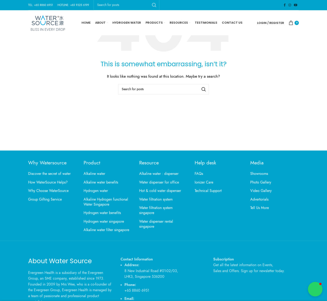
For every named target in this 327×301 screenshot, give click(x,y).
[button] (315, 289)
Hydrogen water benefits (102, 212)
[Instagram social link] (289, 5)
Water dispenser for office (159, 182)
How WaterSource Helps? (48, 182)
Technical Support (208, 190)
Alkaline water (94, 173)
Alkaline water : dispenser (158, 173)
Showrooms (259, 173)
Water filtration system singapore (156, 210)
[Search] (163, 89)
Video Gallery (261, 190)
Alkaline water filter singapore (106, 229)
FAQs (199, 173)
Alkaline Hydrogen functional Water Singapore (106, 202)
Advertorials (259, 199)
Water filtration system (156, 199)
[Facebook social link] (284, 5)
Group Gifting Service (45, 199)
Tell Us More (259, 207)
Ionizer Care (204, 182)
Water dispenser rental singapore (156, 224)
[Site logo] (47, 22)
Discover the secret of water (49, 173)
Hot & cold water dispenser (160, 190)
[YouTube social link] (295, 5)
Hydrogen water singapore (104, 221)
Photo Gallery (260, 182)
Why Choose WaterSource (48, 190)
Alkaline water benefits (101, 182)
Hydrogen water (96, 190)
